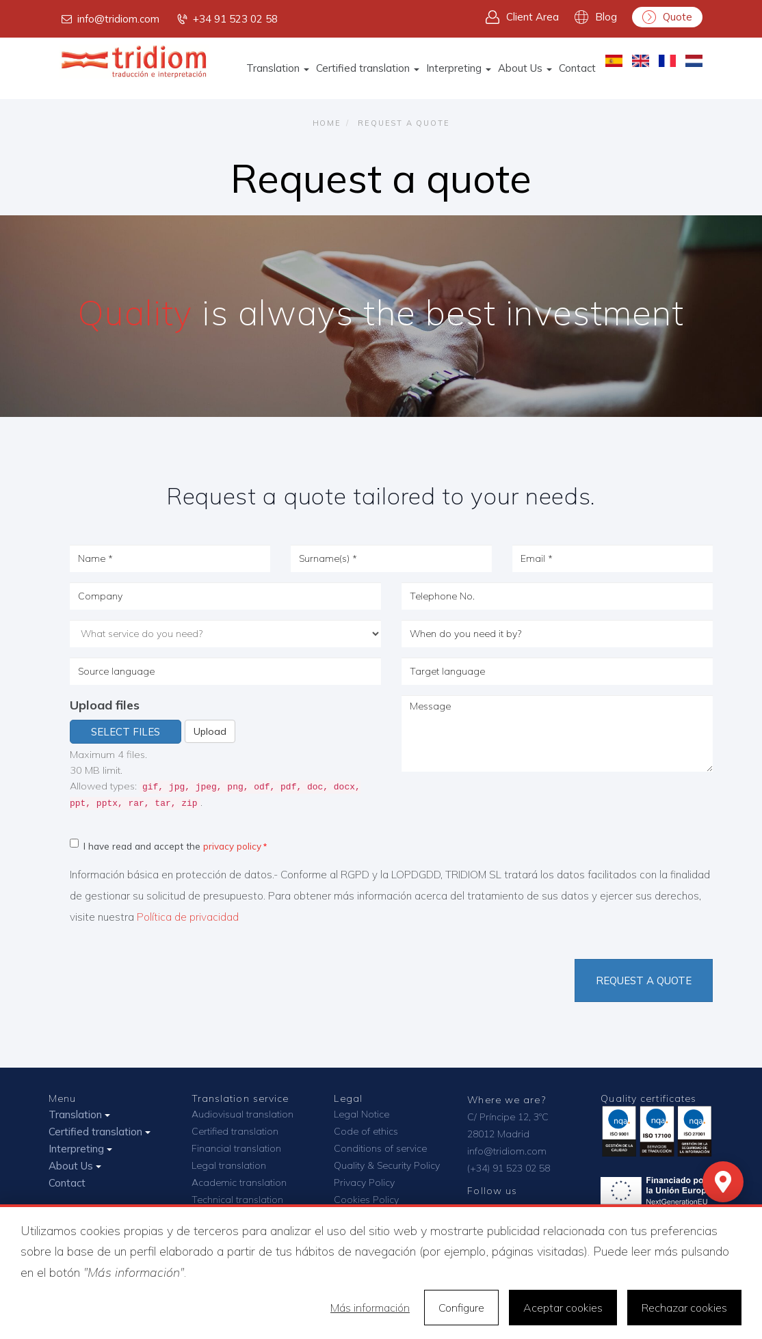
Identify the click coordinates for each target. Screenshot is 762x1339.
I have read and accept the (165, 845)
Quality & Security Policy (387, 1165)
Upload (210, 731)
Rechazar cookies (684, 1307)
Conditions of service (380, 1148)
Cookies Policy (366, 1199)
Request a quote (644, 980)
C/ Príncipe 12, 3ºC (508, 1117)
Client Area (522, 17)
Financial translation (236, 1148)
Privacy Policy (364, 1182)
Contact (577, 68)
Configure (461, 1307)
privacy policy (232, 846)
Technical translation (237, 1199)
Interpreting (458, 68)
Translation (277, 68)
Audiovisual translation (242, 1114)
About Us (525, 68)
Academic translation (239, 1182)
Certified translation (367, 68)
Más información (370, 1307)
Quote (667, 17)
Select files (125, 731)
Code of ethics (366, 1131)
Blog (596, 17)
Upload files (105, 705)
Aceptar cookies (563, 1307)
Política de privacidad (188, 916)
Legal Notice (361, 1114)
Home (327, 123)
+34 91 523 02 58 (226, 19)
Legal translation (229, 1165)
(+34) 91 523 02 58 (508, 1168)
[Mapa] (723, 1181)
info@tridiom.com (109, 19)
